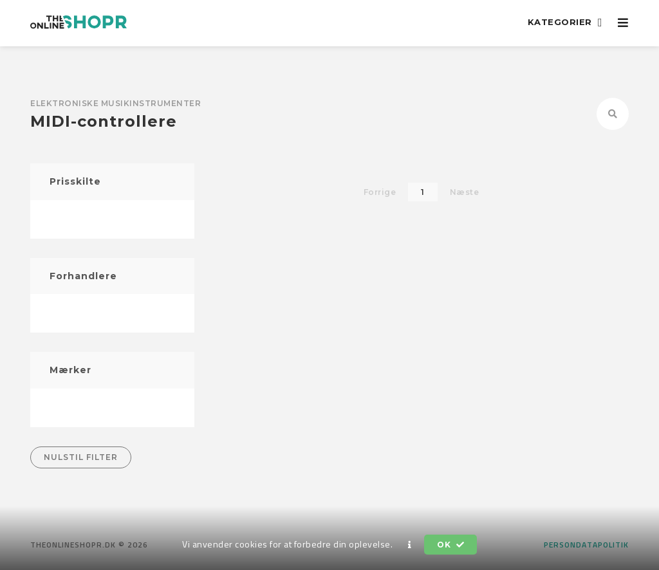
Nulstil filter (81, 457)
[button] (410, 545)
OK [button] (450, 544)
